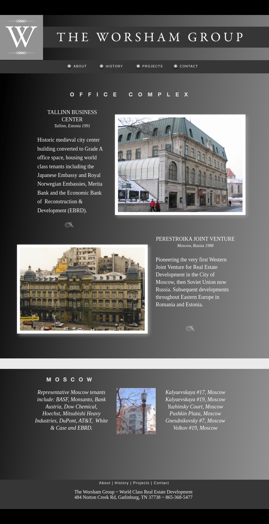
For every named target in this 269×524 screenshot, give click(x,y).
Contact (161, 483)
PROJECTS (152, 66)
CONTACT (189, 66)
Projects (141, 483)
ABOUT (80, 66)
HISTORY (114, 66)
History (122, 483)
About (105, 483)
